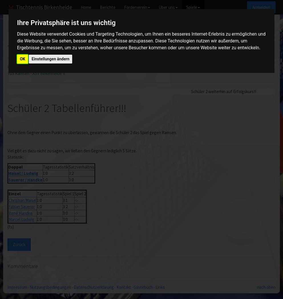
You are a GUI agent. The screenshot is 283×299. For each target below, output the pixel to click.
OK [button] (22, 59)
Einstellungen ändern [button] (51, 59)
